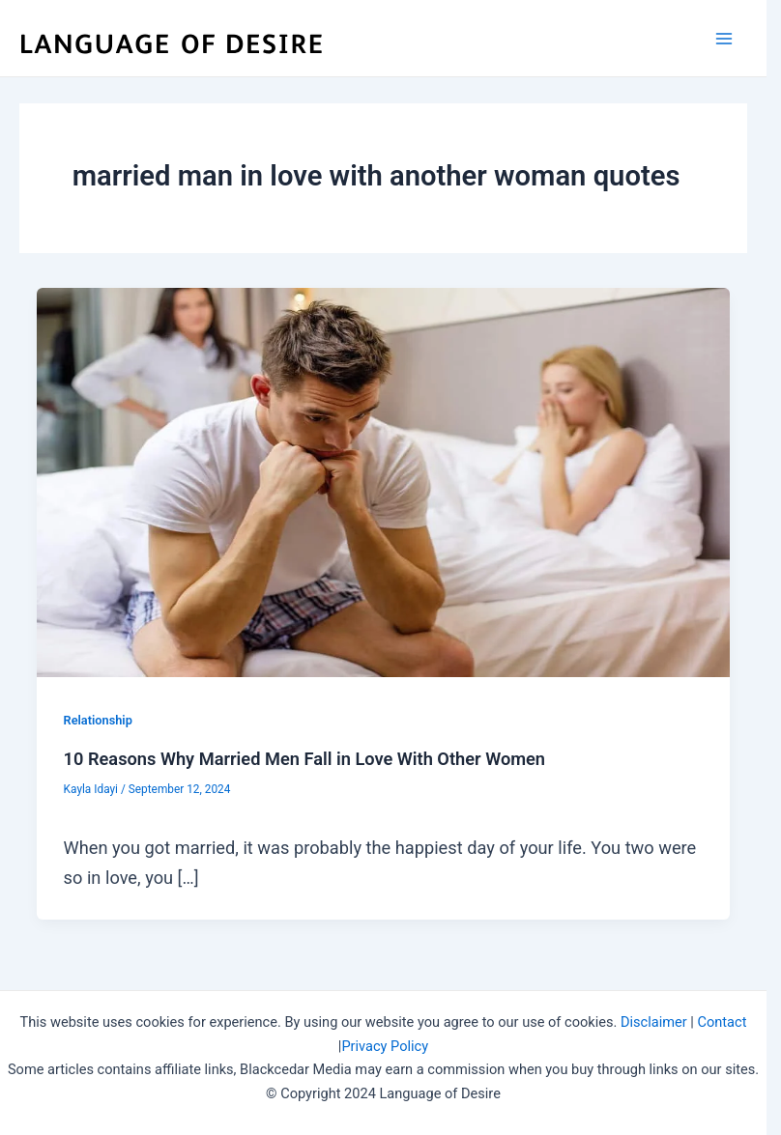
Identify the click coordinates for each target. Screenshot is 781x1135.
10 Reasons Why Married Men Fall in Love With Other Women (304, 759)
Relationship (98, 720)
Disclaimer (654, 1022)
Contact (722, 1022)
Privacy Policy (384, 1046)
